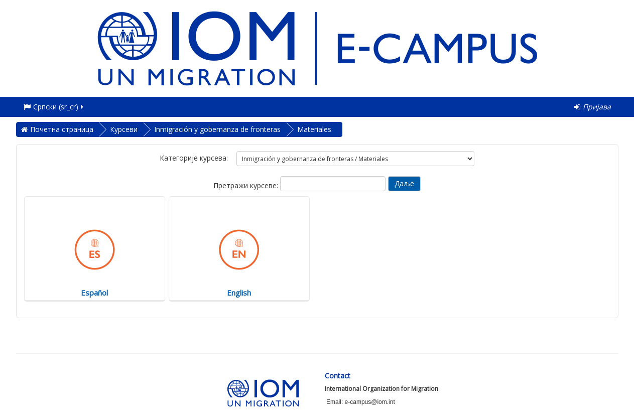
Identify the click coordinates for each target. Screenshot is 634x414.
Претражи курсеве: (246, 185)
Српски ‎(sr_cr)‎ (54, 106)
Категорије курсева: (194, 158)
